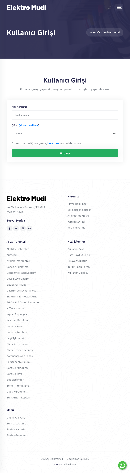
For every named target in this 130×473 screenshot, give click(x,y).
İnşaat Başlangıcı (17, 314)
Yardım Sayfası (76, 221)
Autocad (12, 255)
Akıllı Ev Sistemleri (18, 249)
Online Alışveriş (16, 417)
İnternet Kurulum (17, 320)
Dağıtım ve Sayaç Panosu (21, 290)
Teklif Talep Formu (79, 266)
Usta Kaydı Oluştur (79, 255)
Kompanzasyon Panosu (20, 356)
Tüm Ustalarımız (17, 423)
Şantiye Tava (14, 373)
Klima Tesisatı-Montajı (20, 350)
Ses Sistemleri (15, 379)
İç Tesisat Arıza (15, 308)
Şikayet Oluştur (77, 260)
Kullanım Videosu (78, 272)
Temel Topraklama (18, 385)
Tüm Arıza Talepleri (18, 397)
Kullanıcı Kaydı (76, 249)
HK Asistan (70, 464)
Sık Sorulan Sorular (79, 209)
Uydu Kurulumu (16, 391)
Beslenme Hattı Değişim (21, 272)
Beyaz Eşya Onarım (18, 278)
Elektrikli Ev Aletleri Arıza (22, 296)
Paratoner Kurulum (18, 361)
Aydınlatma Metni (78, 215)
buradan (53, 143)
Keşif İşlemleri (15, 338)
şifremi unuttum (28, 125)
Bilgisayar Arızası (17, 284)
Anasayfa (95, 32)
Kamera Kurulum (17, 332)
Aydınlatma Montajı (18, 260)
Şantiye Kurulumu (17, 367)
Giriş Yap (65, 153)
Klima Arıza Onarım (18, 344)
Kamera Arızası (15, 326)
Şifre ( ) (25, 125)
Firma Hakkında (77, 203)
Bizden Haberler (16, 429)
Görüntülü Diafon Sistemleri (23, 302)
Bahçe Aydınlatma (17, 266)
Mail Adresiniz (19, 106)
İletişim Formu (76, 227)
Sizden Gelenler (16, 435)
